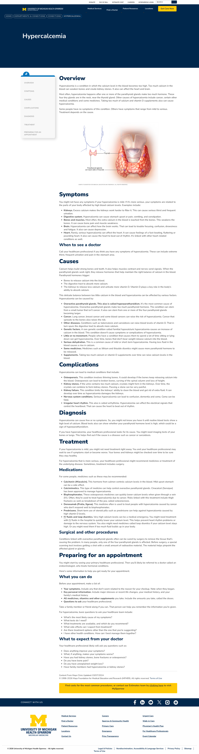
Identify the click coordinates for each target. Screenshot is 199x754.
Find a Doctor (112, 10)
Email (176, 702)
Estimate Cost (118, 2)
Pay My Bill (103, 2)
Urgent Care (148, 716)
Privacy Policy (174, 748)
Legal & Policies (105, 748)
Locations (149, 8)
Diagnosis (29, 116)
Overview (29, 83)
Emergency (107, 731)
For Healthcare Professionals (155, 731)
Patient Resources (130, 8)
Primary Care (108, 726)
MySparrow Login (146, 2)
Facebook (135, 702)
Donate (92, 2)
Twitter (159, 702)
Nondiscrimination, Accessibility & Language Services (139, 748)
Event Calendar (149, 736)
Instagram (167, 702)
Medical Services (95, 8)
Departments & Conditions (29, 16)
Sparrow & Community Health (115, 721)
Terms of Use (156, 678)
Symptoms (29, 91)
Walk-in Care (148, 721)
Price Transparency (110, 736)
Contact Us (66, 736)
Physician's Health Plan (153, 726)
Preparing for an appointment (32, 133)
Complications (31, 108)
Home (9, 16)
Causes (27, 99)
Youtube (150, 702)
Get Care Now (167, 8)
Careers (131, 2)
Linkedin (142, 702)
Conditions (54, 16)
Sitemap (188, 748)
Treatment (29, 125)
